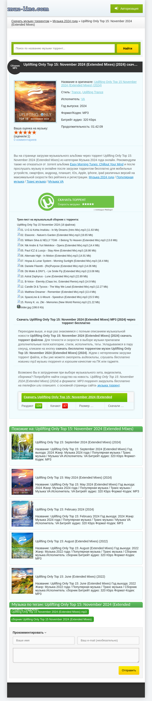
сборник (72, 555)
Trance (76, 92)
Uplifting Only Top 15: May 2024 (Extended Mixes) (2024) (73, 477)
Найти (127, 48)
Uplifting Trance (92, 92)
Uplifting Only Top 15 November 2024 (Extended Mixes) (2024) (99, 83)
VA (83, 99)
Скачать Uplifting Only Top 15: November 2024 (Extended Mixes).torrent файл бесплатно (68, 400)
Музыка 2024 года (101, 177)
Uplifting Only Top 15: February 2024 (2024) (64, 509)
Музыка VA (56, 181)
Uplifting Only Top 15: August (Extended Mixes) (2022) (71, 541)
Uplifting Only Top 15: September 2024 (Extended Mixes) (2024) (78, 442)
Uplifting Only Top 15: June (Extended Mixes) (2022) (70, 576)
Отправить (129, 670)
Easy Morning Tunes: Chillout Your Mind (96, 164)
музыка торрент (108, 385)
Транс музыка (36, 181)
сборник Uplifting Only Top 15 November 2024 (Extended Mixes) (51, 619)
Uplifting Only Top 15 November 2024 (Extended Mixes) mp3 (49, 611)
